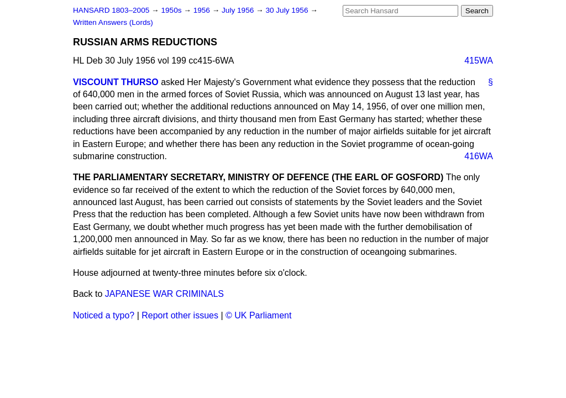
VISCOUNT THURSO (116, 82)
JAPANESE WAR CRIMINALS (164, 293)
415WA (478, 60)
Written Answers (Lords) (113, 22)
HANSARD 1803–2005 (111, 10)
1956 (202, 10)
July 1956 (239, 10)
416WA (478, 156)
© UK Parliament (258, 315)
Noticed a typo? (103, 315)
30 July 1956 (287, 10)
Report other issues (180, 315)
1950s (172, 10)
